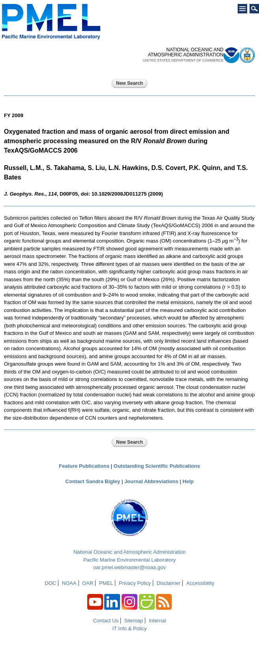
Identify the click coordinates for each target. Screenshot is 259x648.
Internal (157, 621)
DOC (50, 583)
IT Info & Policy (129, 628)
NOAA (69, 583)
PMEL (106, 583)
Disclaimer (169, 583)
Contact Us (105, 621)
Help (187, 481)
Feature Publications (84, 466)
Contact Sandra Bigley (93, 481)
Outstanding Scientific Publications (157, 466)
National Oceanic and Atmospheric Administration (129, 552)
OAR (87, 583)
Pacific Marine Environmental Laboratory (129, 560)
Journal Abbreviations (151, 481)
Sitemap (133, 621)
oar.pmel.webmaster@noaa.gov (129, 567)
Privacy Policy (135, 583)
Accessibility (200, 583)
